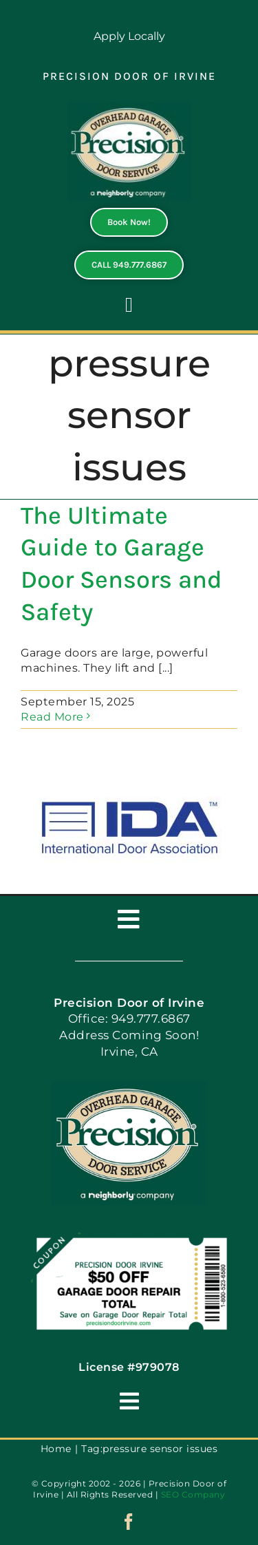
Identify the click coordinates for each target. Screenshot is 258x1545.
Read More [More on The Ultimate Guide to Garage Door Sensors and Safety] (52, 716)
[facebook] (129, 1521)
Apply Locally (129, 36)
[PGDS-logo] (129, 107)
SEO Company (193, 1494)
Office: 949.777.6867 (129, 1018)
